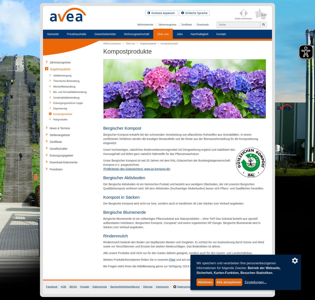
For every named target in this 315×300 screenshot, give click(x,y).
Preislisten (56, 169)
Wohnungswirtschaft (136, 34)
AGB (63, 286)
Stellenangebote (60, 135)
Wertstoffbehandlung (64, 86)
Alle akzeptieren (229, 282)
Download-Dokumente (64, 162)
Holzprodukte (60, 119)
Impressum (162, 286)
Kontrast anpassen (161, 13)
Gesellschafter (59, 148)
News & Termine (60, 128)
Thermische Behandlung (66, 81)
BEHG (73, 286)
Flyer (172, 259)
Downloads (203, 24)
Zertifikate (186, 24)
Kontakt (221, 34)
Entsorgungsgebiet (61, 155)
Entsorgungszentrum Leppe (68, 103)
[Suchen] (238, 25)
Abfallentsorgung (62, 75)
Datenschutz (99, 286)
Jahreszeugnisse (167, 24)
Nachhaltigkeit (199, 34)
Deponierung (60, 108)
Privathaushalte (76, 34)
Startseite (53, 34)
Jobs (180, 34)
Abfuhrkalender (145, 24)
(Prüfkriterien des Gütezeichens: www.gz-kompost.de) (136, 169)
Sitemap (148, 286)
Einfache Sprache (194, 13)
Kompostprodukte (62, 114)
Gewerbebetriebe (105, 34)
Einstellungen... (256, 282)
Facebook (51, 286)
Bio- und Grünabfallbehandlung (70, 92)
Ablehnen (205, 282)
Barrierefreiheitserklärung (125, 286)
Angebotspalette (60, 69)
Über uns (163, 34)
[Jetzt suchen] (263, 25)
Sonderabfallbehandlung (66, 97)
